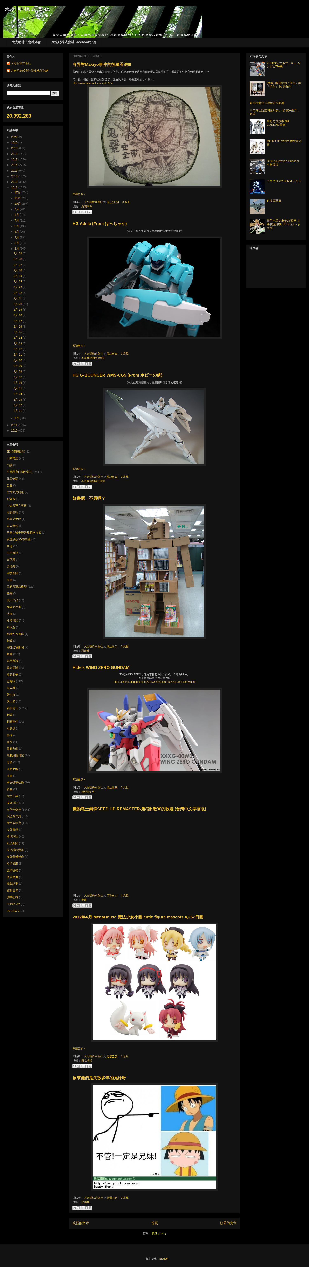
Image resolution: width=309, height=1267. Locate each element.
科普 (9, 580)
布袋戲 (11, 498)
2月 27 (18, 264)
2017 (14, 159)
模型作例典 (88, 791)
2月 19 (18, 309)
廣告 (9, 789)
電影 (9, 762)
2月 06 (18, 382)
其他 (9, 546)
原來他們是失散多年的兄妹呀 (99, 1078)
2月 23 (18, 287)
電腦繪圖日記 (15, 755)
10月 (17, 203)
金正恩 (11, 559)
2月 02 (18, 405)
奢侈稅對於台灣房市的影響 (267, 103)
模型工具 (12, 796)
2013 (14, 181)
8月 (17, 214)
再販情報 (12, 512)
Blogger (164, 1258)
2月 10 (18, 360)
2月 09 (18, 366)
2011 (14, 425)
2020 (14, 142)
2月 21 (18, 298)
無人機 (11, 688)
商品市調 (12, 661)
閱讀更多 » (79, 194)
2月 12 (18, 349)
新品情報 (86, 1060)
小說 (9, 465)
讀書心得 (12, 897)
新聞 (9, 714)
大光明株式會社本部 (26, 42)
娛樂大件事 (14, 607)
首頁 (154, 1223)
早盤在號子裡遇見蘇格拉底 (24, 532)
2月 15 (18, 332)
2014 (14, 176)
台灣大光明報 (15, 492)
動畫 (84, 899)
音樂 (9, 593)
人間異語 (12, 458)
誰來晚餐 (12, 870)
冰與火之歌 (14, 519)
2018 (14, 153)
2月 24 (18, 281)
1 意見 (125, 1056)
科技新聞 (12, 573)
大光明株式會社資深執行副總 (29, 70)
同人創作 (12, 525)
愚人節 (11, 701)
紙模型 (11, 627)
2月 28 (18, 259)
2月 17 (18, 321)
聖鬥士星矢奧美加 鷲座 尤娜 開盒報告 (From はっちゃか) (283, 224)
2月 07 (18, 377)
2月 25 (18, 276)
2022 (14, 137)
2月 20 (18, 304)
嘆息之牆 (12, 769)
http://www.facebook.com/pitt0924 (92, 83)
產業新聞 (12, 667)
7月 (17, 220)
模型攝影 (12, 863)
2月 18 (18, 315)
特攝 (9, 613)
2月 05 (18, 388)
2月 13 (18, 343)
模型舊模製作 (15, 856)
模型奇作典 (14, 816)
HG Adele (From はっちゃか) (100, 223)
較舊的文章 (228, 1223)
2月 (17, 248)
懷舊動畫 (12, 877)
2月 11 (18, 354)
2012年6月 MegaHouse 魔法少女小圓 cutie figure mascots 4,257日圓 (138, 917)
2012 (14, 187)
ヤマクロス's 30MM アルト (284, 181)
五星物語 (12, 478)
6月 (17, 226)
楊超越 (11, 728)
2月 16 (18, 326)
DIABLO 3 (13, 910)
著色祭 (11, 694)
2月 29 (18, 253)
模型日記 (12, 802)
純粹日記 (12, 620)
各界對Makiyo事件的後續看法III (102, 64)
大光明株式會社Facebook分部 (73, 42)
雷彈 (9, 735)
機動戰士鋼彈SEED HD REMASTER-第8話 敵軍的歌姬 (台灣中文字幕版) (139, 809)
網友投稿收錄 (15, 782)
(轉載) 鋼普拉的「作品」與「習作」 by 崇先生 (284, 84)
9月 (17, 209)
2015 (14, 170)
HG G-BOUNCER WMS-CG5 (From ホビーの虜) (117, 375)
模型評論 (12, 836)
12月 (17, 192)
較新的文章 (81, 1223)
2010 (14, 430)
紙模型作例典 (15, 634)
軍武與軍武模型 (17, 586)
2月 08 (18, 371)
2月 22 (18, 292)
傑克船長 (12, 674)
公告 (9, 485)
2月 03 (18, 399)
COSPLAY (13, 904)
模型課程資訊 (15, 850)
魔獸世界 (12, 890)
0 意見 (126, 202)
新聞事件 (86, 206)
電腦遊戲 (12, 748)
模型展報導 (14, 823)
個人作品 (12, 600)
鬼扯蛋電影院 (15, 647)
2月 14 (18, 337)
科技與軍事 (274, 200)
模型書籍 (12, 829)
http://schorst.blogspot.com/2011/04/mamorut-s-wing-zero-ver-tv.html (154, 681)
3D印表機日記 (16, 451)
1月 (17, 418)
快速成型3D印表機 (18, 539)
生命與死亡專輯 (17, 505)
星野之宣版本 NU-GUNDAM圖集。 (278, 122)
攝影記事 (12, 883)
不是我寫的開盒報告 (93, 357)
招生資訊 (12, 552)
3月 (17, 243)
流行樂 (11, 566)
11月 (17, 198)
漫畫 (9, 775)
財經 (9, 640)
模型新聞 (12, 843)
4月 (17, 237)
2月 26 (18, 270)
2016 (14, 165)
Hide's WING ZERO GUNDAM (101, 667)
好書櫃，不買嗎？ (89, 498)
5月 (17, 231)
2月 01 (18, 410)
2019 (14, 148)
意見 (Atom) (159, 1233)
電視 (9, 742)
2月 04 (18, 394)
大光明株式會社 (94, 202)
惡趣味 (85, 650)
